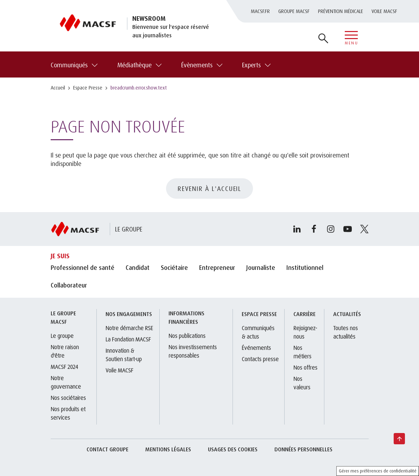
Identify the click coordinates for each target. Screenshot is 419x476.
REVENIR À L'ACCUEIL (209, 188)
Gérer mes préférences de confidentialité (378, 471)
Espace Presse (87, 88)
